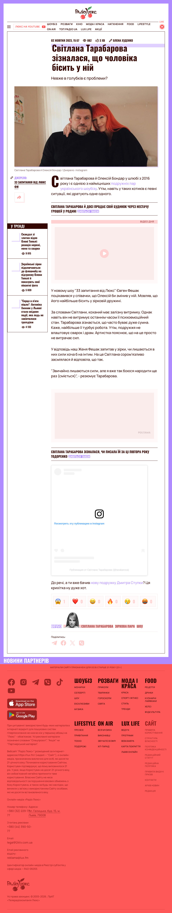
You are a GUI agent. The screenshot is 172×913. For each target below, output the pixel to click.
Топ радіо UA (68, 29)
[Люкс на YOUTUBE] (30, 27)
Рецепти (150, 687)
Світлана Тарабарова (97, 626)
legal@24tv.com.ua (19, 842)
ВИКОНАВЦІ (104, 735)
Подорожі (80, 746)
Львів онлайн (129, 752)
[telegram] (54, 643)
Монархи (79, 687)
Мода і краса (95, 24)
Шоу (140, 626)
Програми (127, 735)
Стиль (125, 703)
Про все (79, 730)
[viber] (81, 643)
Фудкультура (152, 712)
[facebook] (63, 643)
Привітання (81, 735)
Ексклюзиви (81, 703)
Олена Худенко (123, 40)
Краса (124, 692)
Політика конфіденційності (155, 748)
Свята (101, 703)
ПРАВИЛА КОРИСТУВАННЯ (154, 731)
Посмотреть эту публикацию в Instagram (79, 523)
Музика (78, 709)
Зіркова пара (125, 626)
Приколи (103, 687)
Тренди (125, 709)
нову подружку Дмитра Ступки (117, 582)
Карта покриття (131, 746)
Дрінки (149, 692)
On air (51, 29)
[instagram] (23, 682)
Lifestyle (144, 24)
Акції (98, 29)
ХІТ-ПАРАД (103, 746)
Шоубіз (52, 24)
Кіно (79, 24)
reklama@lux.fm (17, 858)
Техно (78, 741)
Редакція (150, 791)
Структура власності (151, 740)
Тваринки (103, 692)
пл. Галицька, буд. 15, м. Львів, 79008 (44, 813)
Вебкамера (127, 741)
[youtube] (11, 690)
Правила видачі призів (154, 773)
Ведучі (125, 730)
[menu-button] (9, 26)
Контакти (151, 780)
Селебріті (79, 692)
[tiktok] (59, 682)
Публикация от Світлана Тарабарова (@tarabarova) (99, 569)
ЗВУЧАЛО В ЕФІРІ (107, 741)
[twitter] (72, 643)
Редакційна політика (152, 765)
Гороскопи (104, 698)
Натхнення (115, 24)
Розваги (66, 24)
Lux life (86, 29)
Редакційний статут (152, 756)
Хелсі (148, 706)
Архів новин (152, 785)
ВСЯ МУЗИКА (105, 730)
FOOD (130, 24)
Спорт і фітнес (129, 698)
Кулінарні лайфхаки (151, 700)
